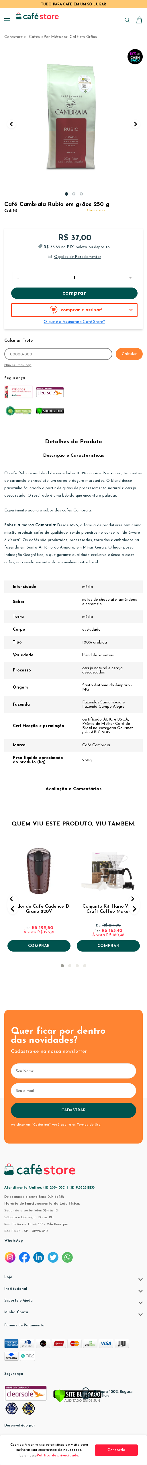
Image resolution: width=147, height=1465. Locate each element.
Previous (11, 124)
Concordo (116, 1450)
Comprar (74, 293)
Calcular (129, 354)
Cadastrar (73, 1110)
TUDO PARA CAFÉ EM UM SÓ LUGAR (73, 4)
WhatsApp (13, 1241)
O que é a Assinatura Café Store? (74, 322)
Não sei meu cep (18, 365)
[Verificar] (77, 1396)
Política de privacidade (57, 1455)
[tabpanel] (73, 118)
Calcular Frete (18, 341)
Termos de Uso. (89, 1124)
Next (135, 124)
